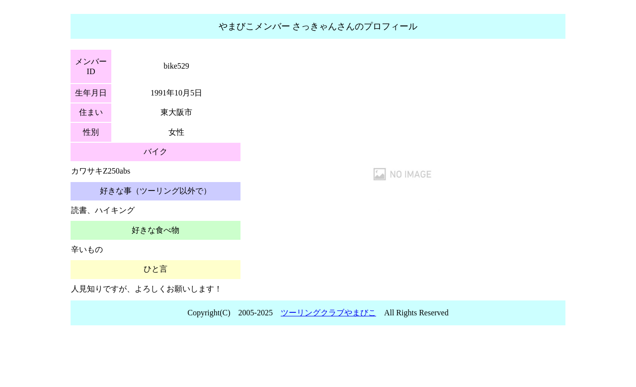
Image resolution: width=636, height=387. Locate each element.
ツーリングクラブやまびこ (328, 312)
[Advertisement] (318, 359)
